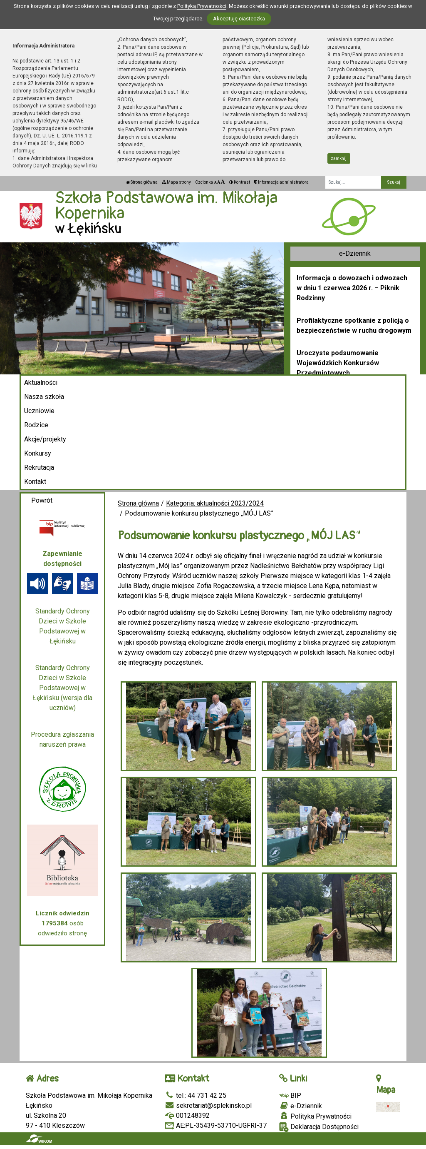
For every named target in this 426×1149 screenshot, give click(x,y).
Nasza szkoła (44, 397)
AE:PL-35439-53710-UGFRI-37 (216, 1125)
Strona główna (142, 182)
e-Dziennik (355, 253)
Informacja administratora (281, 182)
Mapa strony (176, 182)
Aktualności (40, 382)
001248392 (187, 1115)
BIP (290, 1095)
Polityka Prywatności (315, 1116)
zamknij (339, 158)
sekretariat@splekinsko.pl (208, 1105)
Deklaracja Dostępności (319, 1127)
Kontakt (35, 482)
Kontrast (239, 182)
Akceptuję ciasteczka (239, 18)
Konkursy (37, 453)
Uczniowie (39, 411)
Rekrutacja (39, 467)
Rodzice (36, 425)
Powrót (41, 500)
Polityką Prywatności (201, 6)
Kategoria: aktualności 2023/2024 (215, 503)
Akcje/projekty (45, 439)
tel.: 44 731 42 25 (195, 1095)
